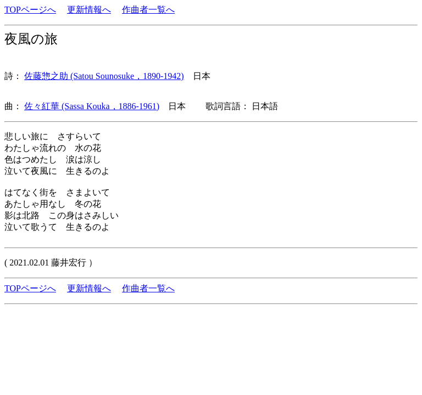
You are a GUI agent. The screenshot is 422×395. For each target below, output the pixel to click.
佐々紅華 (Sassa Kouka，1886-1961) (91, 106)
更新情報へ (89, 9)
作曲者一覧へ (148, 9)
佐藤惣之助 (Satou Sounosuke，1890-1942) (104, 76)
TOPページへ (30, 9)
